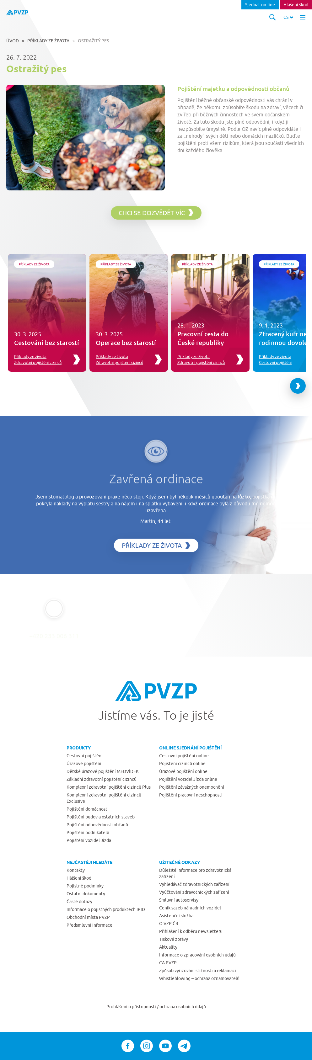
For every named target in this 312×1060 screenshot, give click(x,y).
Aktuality (168, 947)
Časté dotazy (79, 901)
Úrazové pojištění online (183, 771)
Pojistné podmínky (85, 885)
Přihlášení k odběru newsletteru (191, 931)
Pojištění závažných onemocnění (191, 787)
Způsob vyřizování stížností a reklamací (197, 970)
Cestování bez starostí (46, 342)
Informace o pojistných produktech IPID (106, 909)
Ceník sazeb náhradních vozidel (190, 907)
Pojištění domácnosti (88, 809)
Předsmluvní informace (89, 925)
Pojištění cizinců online (182, 763)
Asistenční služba (176, 915)
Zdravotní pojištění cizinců (38, 362)
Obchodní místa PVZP (88, 917)
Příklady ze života (48, 40)
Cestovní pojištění (275, 362)
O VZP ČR (168, 923)
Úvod (12, 40)
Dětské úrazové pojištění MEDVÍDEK (103, 771)
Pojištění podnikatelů (88, 832)
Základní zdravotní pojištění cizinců (102, 779)
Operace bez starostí (126, 342)
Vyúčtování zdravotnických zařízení (194, 892)
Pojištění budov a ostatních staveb (101, 816)
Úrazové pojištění (84, 763)
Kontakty (76, 870)
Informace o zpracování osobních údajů (197, 954)
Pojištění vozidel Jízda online (188, 779)
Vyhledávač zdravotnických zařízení (194, 884)
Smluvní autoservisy (178, 900)
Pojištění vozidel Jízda (89, 840)
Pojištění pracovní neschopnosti (191, 794)
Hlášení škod (295, 4)
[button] (288, 17)
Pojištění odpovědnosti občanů (97, 824)
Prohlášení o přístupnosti (131, 1006)
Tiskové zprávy (173, 939)
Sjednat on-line (260, 4)
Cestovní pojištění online (184, 755)
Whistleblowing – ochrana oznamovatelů (199, 978)
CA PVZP (168, 962)
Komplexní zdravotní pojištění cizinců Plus (109, 787)
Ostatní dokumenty (86, 893)
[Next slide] (298, 386)
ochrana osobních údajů (182, 1006)
